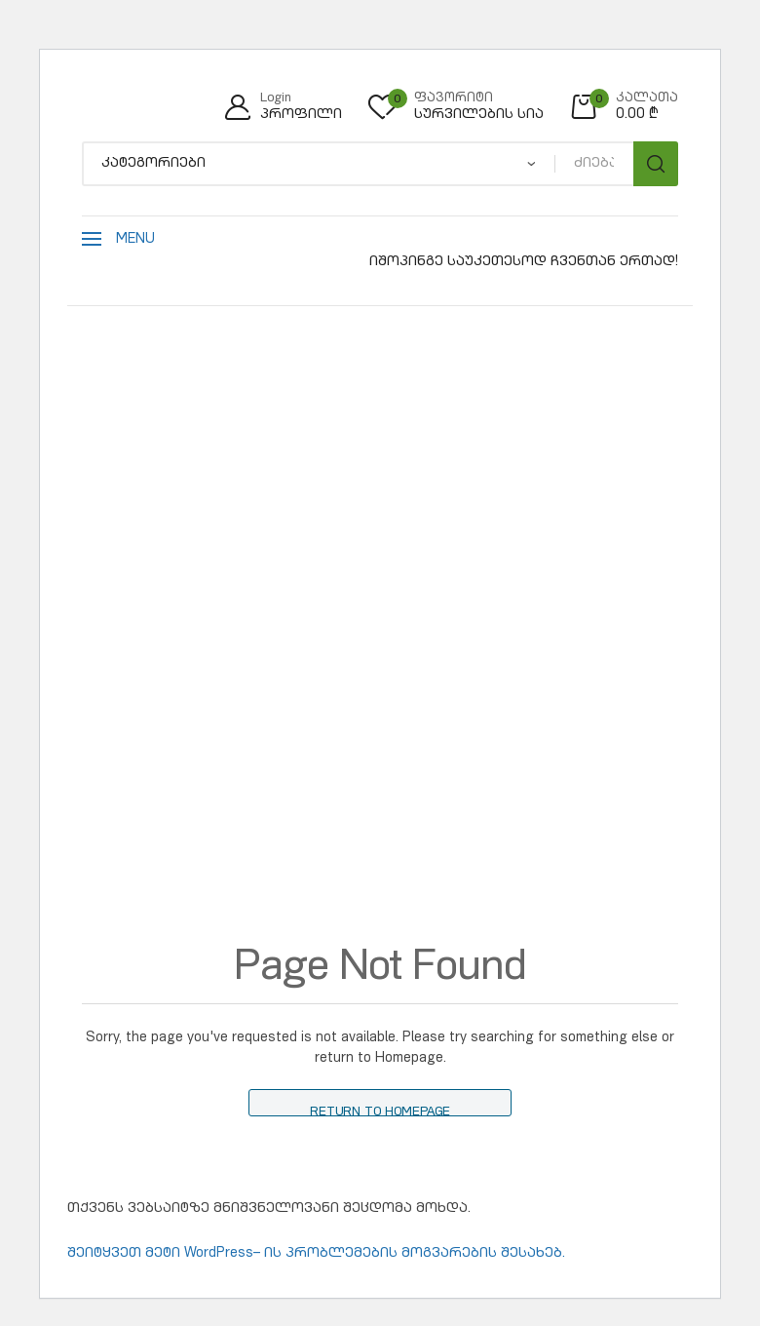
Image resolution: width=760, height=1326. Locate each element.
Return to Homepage (380, 1111)
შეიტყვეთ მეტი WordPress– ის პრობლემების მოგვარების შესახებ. (316, 1254)
